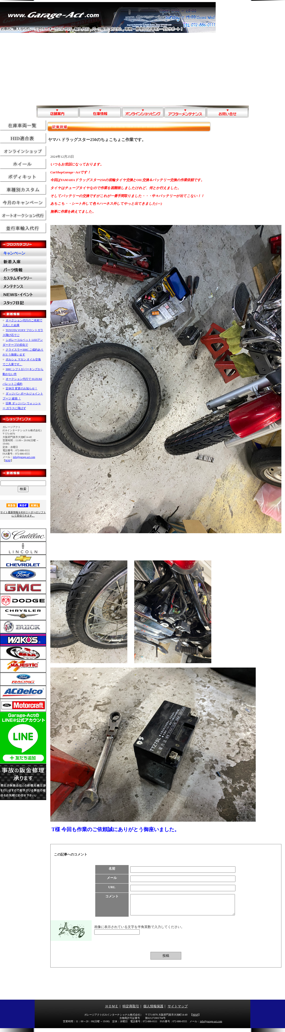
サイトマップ (178, 1010)
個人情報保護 (153, 1010)
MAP (8, 460)
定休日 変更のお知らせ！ (21, 388)
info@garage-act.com (24, 457)
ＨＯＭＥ (111, 1010)
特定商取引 (130, 1010)
